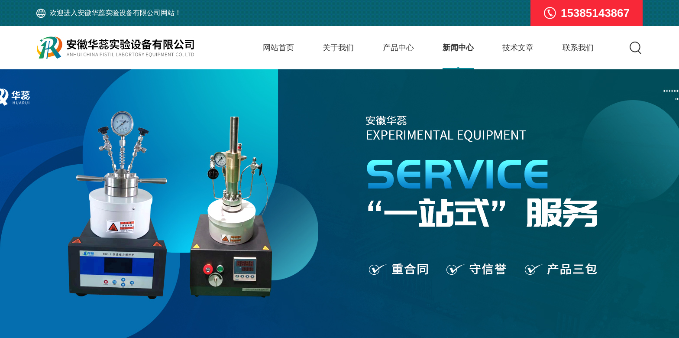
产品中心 (398, 47)
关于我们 (338, 47)
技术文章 (518, 47)
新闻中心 (458, 47)
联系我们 (578, 47)
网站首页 (278, 47)
